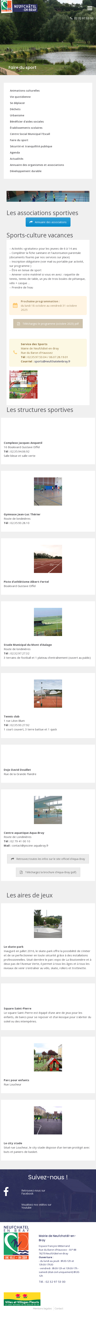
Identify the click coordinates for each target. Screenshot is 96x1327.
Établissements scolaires (26, 127)
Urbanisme (17, 115)
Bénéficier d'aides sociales (27, 121)
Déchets (15, 109)
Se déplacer (17, 103)
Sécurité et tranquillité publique (31, 146)
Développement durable (25, 171)
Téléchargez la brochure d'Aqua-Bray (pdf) (48, 872)
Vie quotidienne (20, 97)
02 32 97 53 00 (83, 18)
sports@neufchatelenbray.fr (52, 361)
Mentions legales (42, 1308)
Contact (59, 1308)
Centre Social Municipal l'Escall (30, 134)
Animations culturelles (25, 90)
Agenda (15, 152)
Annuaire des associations (48, 222)
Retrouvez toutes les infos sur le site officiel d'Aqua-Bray (48, 859)
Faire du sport (19, 140)
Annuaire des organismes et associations (37, 165)
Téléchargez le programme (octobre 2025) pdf (48, 323)
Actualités (16, 158)
